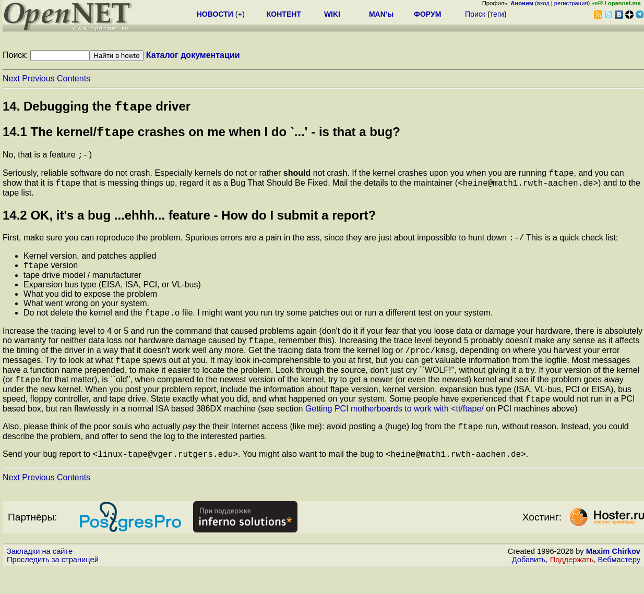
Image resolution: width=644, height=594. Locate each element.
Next (11, 78)
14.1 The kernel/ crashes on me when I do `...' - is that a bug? (201, 136)
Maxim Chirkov (613, 576)
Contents (73, 78)
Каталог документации (193, 55)
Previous (38, 78)
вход (543, 3)
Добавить (529, 584)
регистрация (571, 3)
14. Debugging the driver (96, 108)
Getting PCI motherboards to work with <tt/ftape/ (394, 430)
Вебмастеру (619, 584)
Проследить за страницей (53, 584)
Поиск (475, 14)
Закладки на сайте (40, 576)
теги (497, 14)
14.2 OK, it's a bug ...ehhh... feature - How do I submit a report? (189, 224)
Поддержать (572, 584)
